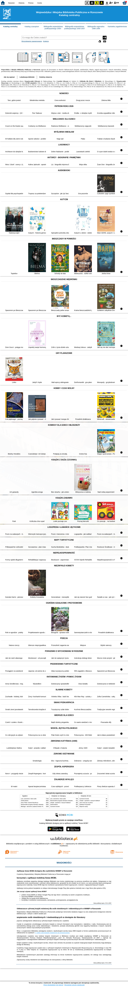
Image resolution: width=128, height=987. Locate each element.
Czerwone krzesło (55, 806)
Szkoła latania (24, 800)
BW (92, 3)
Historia (21, 3)
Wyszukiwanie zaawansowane (31, 41)
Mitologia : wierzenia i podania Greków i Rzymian (34, 806)
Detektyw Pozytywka (84, 804)
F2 (116, 3)
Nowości (11, 3)
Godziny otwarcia (45, 77)
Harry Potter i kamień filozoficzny (29, 802)
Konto (39, 3)
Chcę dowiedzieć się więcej (53, 985)
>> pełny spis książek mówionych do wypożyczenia (52, 933)
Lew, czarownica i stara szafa (28, 798)
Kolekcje (46, 41)
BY (101, 3)
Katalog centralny (10, 26)
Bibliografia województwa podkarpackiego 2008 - (53, 27)
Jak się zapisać (9, 77)
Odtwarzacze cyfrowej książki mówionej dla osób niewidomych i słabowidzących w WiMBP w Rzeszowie (59, 909)
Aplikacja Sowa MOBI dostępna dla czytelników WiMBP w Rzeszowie (44, 871)
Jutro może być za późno (86, 802)
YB (96, 3)
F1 (111, 3)
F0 (107, 3)
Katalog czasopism (32, 26)
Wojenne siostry (83, 806)
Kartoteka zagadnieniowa (117, 26)
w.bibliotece (57, 844)
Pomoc (31, 3)
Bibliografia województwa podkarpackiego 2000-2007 (74, 27)
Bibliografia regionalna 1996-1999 (95, 27)
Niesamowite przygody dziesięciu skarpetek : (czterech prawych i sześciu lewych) (42, 804)
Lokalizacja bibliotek (27, 77)
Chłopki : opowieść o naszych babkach (60, 802)
